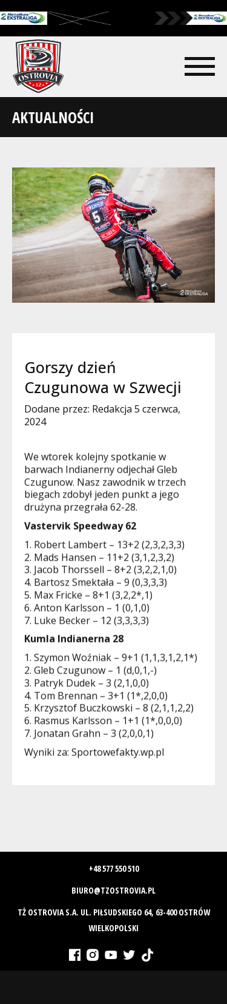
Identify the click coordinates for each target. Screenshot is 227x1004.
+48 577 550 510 (114, 868)
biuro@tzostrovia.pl (113, 890)
